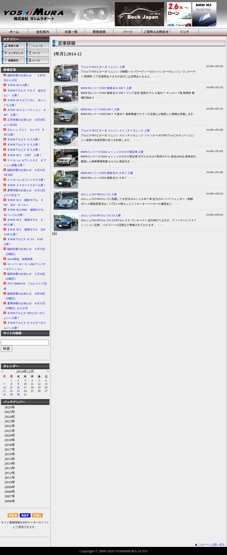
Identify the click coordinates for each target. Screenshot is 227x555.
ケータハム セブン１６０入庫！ (26, 179)
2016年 (8, 454)
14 (4, 387)
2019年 (8, 440)
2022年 (8, 426)
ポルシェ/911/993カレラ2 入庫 (99, 194)
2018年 (8, 445)
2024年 (8, 417)
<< (2, 371)
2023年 (8, 421)
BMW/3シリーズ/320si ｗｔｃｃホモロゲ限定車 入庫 (112, 151)
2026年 (8, 407)
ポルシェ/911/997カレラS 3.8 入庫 (101, 215)
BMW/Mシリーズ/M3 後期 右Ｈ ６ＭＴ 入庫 (107, 172)
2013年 (8, 468)
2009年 (8, 487)
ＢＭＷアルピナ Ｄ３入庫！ (24, 139)
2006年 (8, 501)
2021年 (8, 431)
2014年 (8, 463)
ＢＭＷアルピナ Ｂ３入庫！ (24, 149)
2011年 (8, 477)
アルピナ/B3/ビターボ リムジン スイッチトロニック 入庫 (115, 130)
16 (18, 387)
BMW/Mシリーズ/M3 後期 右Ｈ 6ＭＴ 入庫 (106, 88)
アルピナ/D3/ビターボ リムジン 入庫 (103, 66)
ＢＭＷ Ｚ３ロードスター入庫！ (26, 185)
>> (47, 371)
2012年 (8, 473)
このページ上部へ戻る (211, 544)
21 (4, 390)
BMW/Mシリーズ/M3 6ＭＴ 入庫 (100, 109)
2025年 (8, 412)
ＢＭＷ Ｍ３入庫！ (18, 85)
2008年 (8, 492)
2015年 (8, 459)
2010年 (8, 482)
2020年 (8, 435)
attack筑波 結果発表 (20, 258)
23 (18, 390)
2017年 (8, 449)
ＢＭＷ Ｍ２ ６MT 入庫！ (24, 155)
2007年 (8, 496)
